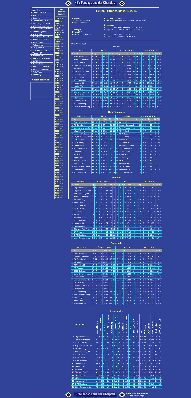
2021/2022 (59, 51)
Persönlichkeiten (39, 40)
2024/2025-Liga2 (59, 26)
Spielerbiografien (39, 32)
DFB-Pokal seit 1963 (40, 26)
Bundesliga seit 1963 (41, 23)
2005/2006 (59, 101)
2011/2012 (59, 87)
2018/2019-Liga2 (59, 68)
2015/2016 (59, 78)
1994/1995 (59, 126)
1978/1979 (59, 163)
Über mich (36, 15)
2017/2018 (59, 74)
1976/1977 (59, 168)
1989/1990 (59, 138)
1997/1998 (59, 120)
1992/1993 (59, 131)
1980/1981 (59, 158)
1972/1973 (59, 177)
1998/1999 (59, 117)
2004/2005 (59, 103)
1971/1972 (59, 179)
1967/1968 (59, 188)
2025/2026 (59, 19)
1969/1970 (59, 184)
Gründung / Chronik (40, 37)
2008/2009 (59, 94)
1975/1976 (59, 170)
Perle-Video (37, 72)
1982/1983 (59, 154)
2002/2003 (59, 108)
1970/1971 (59, 182)
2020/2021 (59, 58)
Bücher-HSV (37, 56)
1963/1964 (59, 198)
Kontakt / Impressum (41, 69)
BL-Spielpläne (38, 64)
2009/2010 (59, 92)
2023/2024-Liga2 (59, 33)
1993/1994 (59, 129)
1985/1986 (59, 147)
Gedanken (36, 18)
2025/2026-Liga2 (59, 22)
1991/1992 (59, 133)
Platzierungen (38, 45)
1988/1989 (59, 140)
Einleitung (36, 75)
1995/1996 (59, 124)
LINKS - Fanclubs (39, 50)
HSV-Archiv (37, 34)
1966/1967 (59, 191)
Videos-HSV (37, 53)
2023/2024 (59, 37)
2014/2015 (59, 81)
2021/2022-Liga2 (59, 47)
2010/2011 (59, 90)
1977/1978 (59, 165)
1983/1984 (59, 152)
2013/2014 (59, 83)
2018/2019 (59, 71)
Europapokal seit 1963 (41, 29)
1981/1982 (59, 156)
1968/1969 (59, 186)
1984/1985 (59, 149)
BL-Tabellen (37, 61)
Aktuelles (36, 10)
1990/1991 (59, 136)
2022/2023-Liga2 (59, 40)
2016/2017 (59, 76)
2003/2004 (59, 106)
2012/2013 (59, 85)
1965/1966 (59, 193)
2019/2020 (59, 65)
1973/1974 (59, 175)
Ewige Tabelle (38, 48)
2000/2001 (59, 113)
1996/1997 (59, 122)
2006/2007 (59, 99)
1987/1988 (59, 142)
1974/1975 (59, 172)
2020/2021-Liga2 (59, 54)
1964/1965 (59, 195)
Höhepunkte (37, 42)
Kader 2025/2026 (39, 13)
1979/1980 (59, 161)
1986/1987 (59, 145)
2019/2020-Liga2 (59, 61)
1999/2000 (59, 115)
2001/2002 (59, 110)
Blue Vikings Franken (41, 58)
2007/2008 (59, 97)
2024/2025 (59, 30)
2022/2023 (59, 44)
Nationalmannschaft (40, 67)
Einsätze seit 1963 (40, 21)
